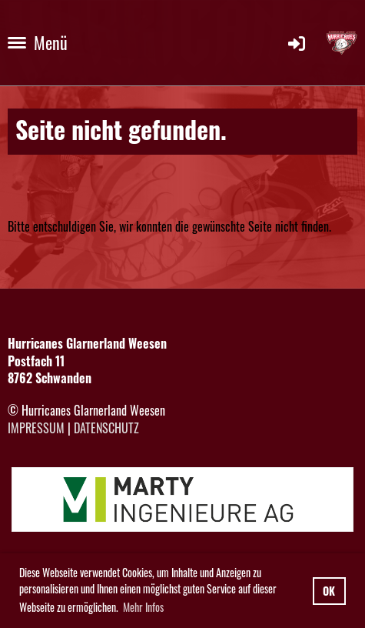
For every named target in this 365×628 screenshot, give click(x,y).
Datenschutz (106, 428)
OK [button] (329, 591)
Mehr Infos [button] (143, 607)
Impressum (36, 428)
